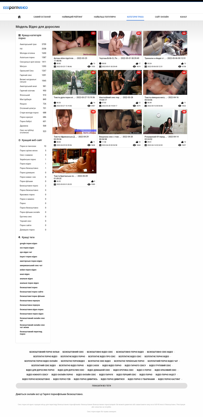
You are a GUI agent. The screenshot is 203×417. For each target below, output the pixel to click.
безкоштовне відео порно (31, 309)
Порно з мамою (33, 199)
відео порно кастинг (169, 379)
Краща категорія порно (30, 37)
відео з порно (144, 370)
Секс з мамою (33, 155)
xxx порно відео (27, 248)
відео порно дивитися (113, 379)
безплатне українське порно (129, 361)
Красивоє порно (33, 194)
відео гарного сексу (135, 365)
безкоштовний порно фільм (44, 352)
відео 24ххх (93, 365)
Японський (33, 95)
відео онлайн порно (62, 375)
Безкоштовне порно (33, 186)
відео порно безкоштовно (36, 379)
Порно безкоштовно (33, 168)
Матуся (33, 66)
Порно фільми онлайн (33, 212)
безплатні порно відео (45, 356)
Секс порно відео (93, 412)
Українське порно (33, 159)
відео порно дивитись (85, 379)
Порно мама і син (33, 177)
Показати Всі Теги (101, 386)
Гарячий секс (33, 75)
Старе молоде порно (33, 113)
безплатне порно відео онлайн (41, 361)
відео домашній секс (99, 370)
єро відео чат (26, 252)
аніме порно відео (28, 270)
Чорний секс (33, 221)
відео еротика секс (123, 370)
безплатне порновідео (73, 361)
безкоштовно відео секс (100, 352)
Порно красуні (33, 117)
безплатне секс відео (99, 361)
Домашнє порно (33, 230)
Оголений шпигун (33, 108)
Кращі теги (28, 237)
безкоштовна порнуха (30, 305)
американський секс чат (31, 265)
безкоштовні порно (29, 287)
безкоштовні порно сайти (31, 292)
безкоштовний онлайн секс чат (32, 319)
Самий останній (42, 17)
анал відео (25, 274)
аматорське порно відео (31, 261)
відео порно (145, 375)
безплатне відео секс (130, 356)
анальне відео (26, 278)
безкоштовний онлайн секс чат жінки (32, 326)
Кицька (33, 104)
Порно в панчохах (33, 146)
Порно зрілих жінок (33, 150)
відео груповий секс (160, 365)
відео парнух (106, 375)
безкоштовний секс (73, 352)
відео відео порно (111, 365)
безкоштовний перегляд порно (31, 332)
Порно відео (33, 164)
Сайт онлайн (162, 17)
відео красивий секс (165, 370)
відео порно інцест (166, 375)
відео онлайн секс (86, 375)
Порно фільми (33, 181)
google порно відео (28, 243)
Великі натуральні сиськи (33, 80)
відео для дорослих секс (71, 370)
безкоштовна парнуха (30, 300)
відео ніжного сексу (37, 375)
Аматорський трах (33, 44)
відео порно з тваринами (141, 379)
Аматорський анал (33, 86)
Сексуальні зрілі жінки (33, 62)
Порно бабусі (33, 121)
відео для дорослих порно (40, 370)
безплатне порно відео (157, 356)
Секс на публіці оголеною (33, 131)
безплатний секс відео (44, 365)
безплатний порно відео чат (163, 361)
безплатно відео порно (71, 365)
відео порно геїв (62, 379)
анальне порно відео (29, 283)
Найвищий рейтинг (72, 17)
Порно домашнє (33, 172)
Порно (33, 203)
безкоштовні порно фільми (32, 296)
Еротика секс (33, 216)
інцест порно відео (28, 256)
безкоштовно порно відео (130, 352)
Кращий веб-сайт (32, 140)
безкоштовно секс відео (160, 352)
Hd (33, 49)
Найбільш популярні (105, 17)
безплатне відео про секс (101, 356)
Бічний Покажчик (19, 16)
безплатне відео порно (73, 356)
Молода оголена (33, 53)
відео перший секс (126, 375)
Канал (183, 17)
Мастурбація (33, 99)
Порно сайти (33, 225)
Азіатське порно (33, 57)
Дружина (33, 126)
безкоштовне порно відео (31, 314)
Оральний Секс (33, 71)
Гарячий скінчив (33, 91)
